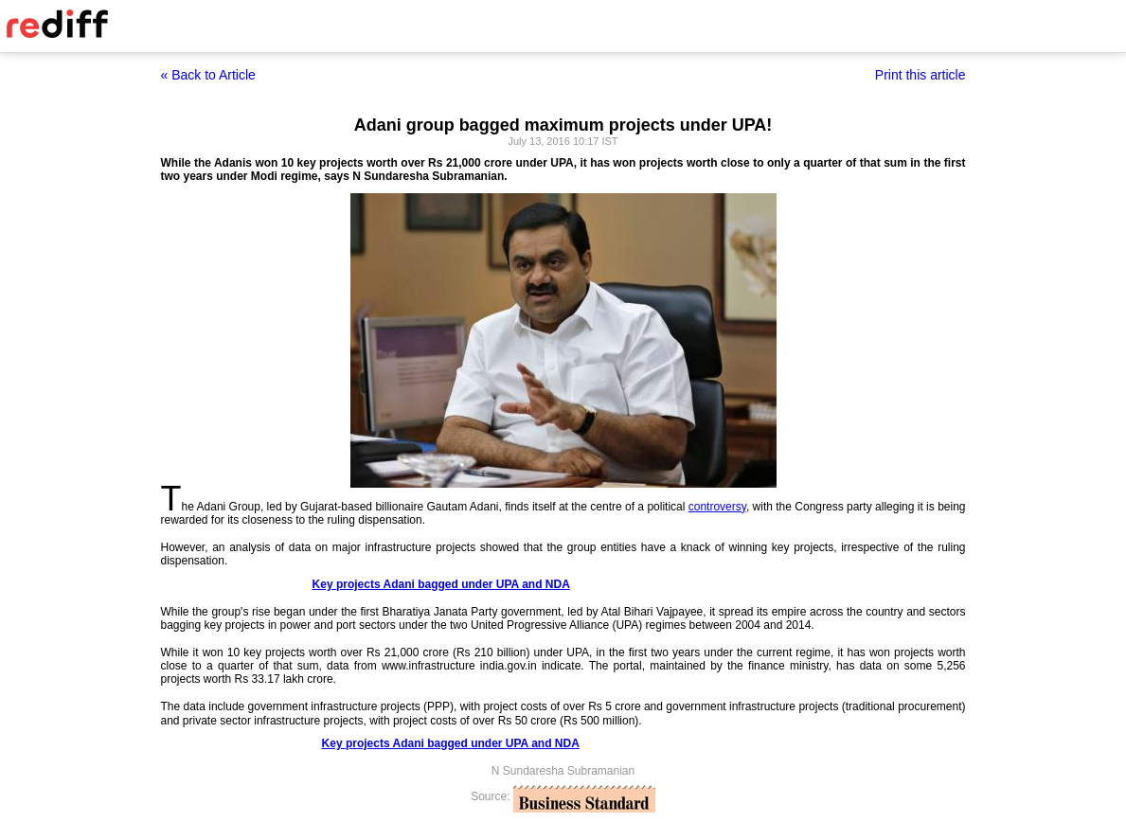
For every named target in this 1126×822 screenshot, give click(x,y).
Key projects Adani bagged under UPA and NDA (441, 584)
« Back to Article (208, 74)
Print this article (920, 74)
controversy (717, 506)
